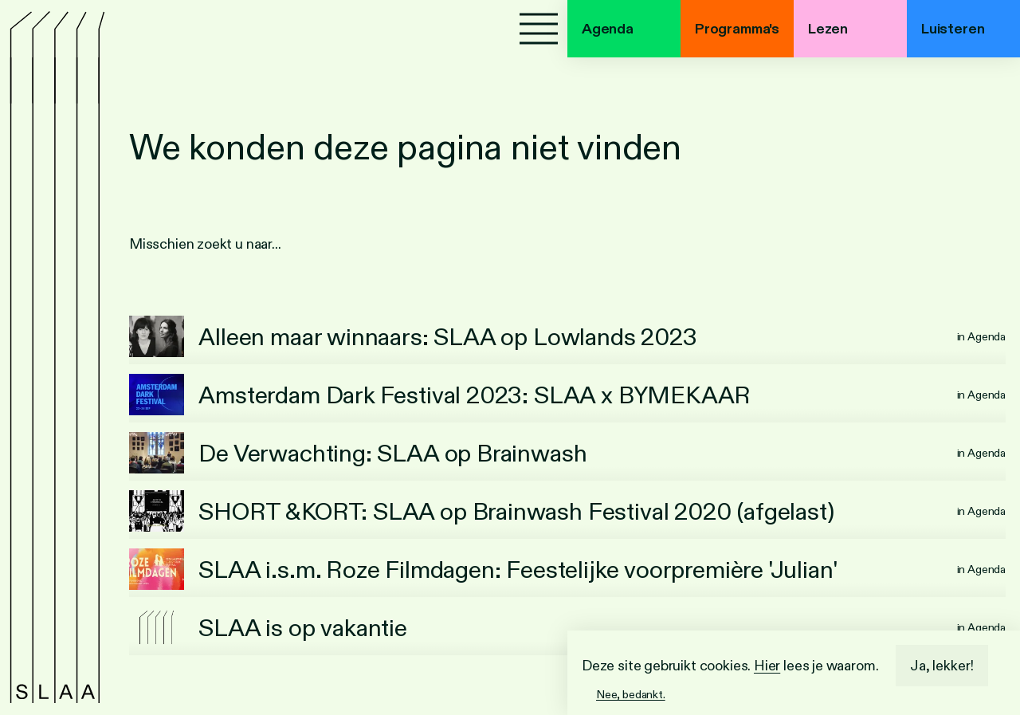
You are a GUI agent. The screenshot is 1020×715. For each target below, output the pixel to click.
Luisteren (952, 28)
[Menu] (538, 28)
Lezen (828, 28)
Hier (767, 665)
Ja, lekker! (942, 665)
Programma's (737, 28)
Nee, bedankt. (630, 694)
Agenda (608, 28)
